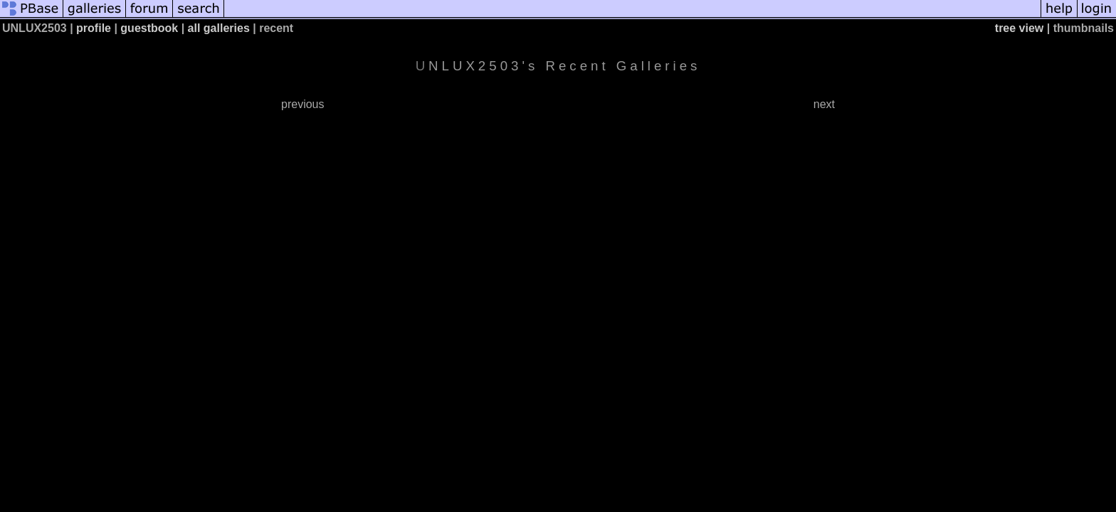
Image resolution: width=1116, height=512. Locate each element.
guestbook (149, 28)
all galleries (219, 28)
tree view (1019, 28)
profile (93, 28)
